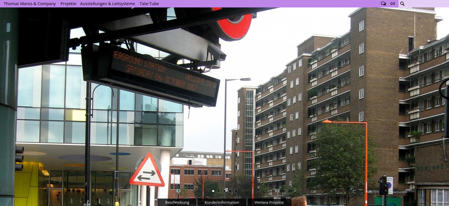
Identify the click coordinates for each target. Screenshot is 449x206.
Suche (402, 3)
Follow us (383, 3)
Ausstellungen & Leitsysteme (107, 3)
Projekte (68, 3)
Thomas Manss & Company (30, 3)
